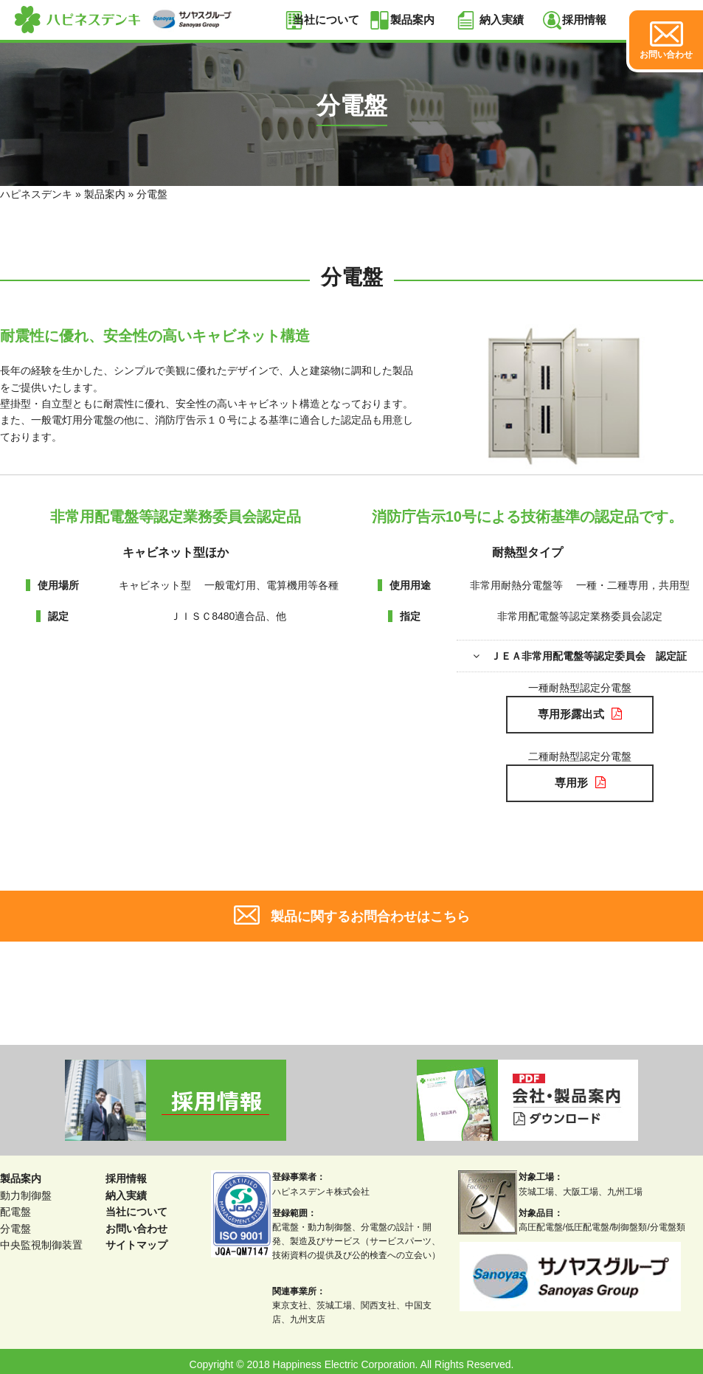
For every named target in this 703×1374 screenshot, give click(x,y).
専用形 (579, 778)
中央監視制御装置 (41, 1239)
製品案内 (412, 19)
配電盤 (15, 1206)
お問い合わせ (136, 1222)
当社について (326, 19)
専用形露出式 (580, 712)
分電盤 (15, 1222)
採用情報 (584, 19)
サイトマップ (136, 1239)
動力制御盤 (26, 1189)
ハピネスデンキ (36, 194)
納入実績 (501, 19)
